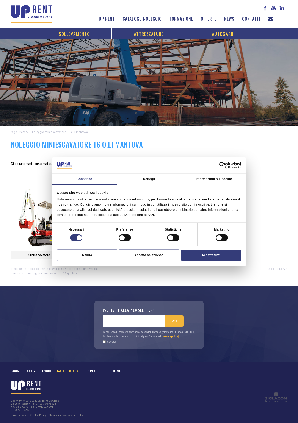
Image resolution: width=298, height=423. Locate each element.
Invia (174, 321)
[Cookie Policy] (38, 415)
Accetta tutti (211, 255)
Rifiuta (87, 255)
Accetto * (110, 341)
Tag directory (19, 132)
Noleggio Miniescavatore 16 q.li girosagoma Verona (63, 268)
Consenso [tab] (84, 179)
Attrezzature (149, 33)
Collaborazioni (39, 371)
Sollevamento (74, 33)
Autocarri (223, 33)
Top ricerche (94, 371)
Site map (116, 371)
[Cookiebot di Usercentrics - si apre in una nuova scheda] (222, 165)
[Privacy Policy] (20, 415)
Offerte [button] (208, 19)
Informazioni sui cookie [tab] (214, 179)
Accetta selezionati (148, 255)
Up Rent (107, 19)
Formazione (181, 19)
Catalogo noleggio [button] (142, 19)
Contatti (251, 19)
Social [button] (16, 371)
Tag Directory (67, 371)
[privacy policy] (170, 336)
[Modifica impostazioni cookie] (66, 415)
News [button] (229, 19)
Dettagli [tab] (149, 179)
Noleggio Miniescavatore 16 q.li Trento (54, 273)
